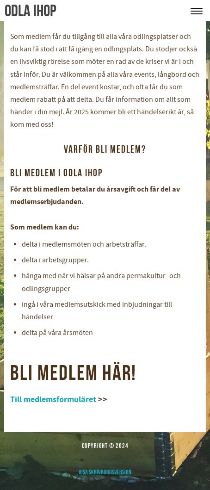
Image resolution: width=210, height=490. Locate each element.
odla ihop (30, 10)
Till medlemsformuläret (53, 399)
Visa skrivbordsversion (105, 472)
